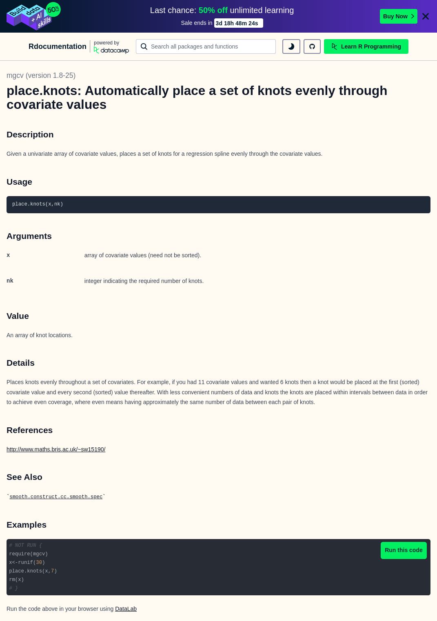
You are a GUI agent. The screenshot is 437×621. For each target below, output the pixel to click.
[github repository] (312, 46)
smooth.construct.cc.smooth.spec (55, 497)
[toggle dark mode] (291, 46)
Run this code (404, 550)
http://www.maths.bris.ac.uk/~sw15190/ (56, 449)
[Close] (425, 16)
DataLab (126, 609)
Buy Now (398, 16)
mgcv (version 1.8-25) (41, 75)
